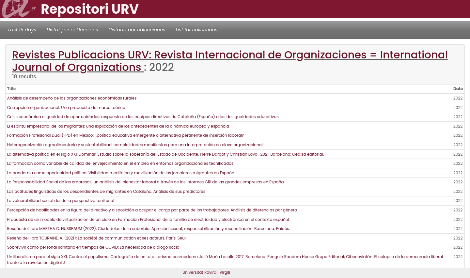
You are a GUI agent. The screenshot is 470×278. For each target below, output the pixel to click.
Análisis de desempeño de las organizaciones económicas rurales (72, 98)
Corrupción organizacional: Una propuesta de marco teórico (66, 107)
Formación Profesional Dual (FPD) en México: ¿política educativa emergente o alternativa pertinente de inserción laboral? (125, 135)
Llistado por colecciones (137, 29)
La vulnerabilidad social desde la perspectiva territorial (60, 200)
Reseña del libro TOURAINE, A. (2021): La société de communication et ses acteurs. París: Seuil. (97, 238)
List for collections (196, 29)
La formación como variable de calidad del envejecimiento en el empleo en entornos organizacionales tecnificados (120, 163)
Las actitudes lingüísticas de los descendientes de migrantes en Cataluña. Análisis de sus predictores (106, 191)
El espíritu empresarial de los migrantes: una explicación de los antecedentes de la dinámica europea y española (118, 126)
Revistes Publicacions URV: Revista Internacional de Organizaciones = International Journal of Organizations (230, 60)
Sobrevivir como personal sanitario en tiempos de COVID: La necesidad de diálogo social (93, 247)
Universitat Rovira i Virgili (206, 272)
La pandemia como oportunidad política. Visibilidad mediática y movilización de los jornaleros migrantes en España (120, 173)
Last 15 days (22, 29)
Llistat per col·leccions (72, 29)
